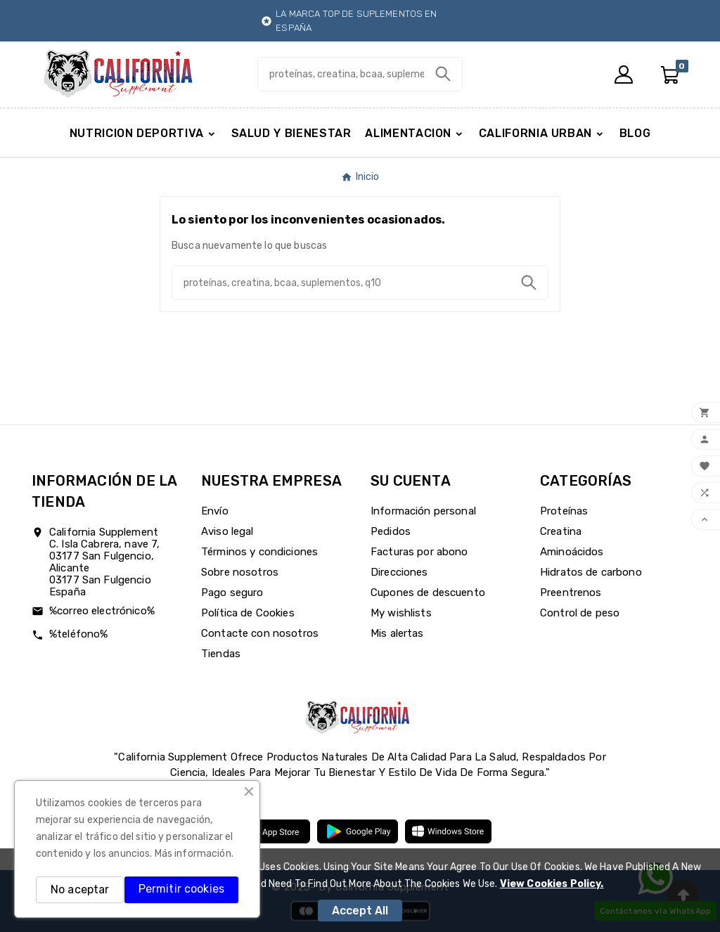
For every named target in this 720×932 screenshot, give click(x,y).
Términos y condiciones (259, 551)
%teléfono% (78, 634)
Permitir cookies (181, 888)
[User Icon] (624, 74)
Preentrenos (571, 592)
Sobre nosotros (239, 572)
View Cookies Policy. (552, 884)
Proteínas (564, 511)
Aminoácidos (572, 551)
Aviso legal (227, 531)
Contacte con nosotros (260, 633)
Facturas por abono (419, 551)
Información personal (423, 511)
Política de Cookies (248, 613)
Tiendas (220, 653)
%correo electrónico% (102, 610)
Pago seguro (232, 592)
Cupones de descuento (428, 592)
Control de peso (579, 613)
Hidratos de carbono (591, 572)
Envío (215, 511)
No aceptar (80, 889)
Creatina (560, 531)
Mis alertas (397, 633)
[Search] (443, 74)
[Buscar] (340, 74)
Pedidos (391, 531)
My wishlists (401, 613)
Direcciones (399, 572)
